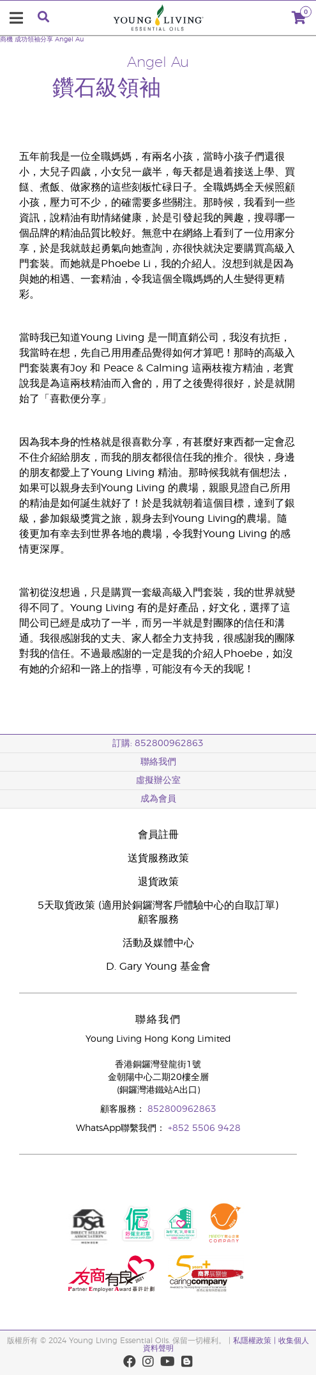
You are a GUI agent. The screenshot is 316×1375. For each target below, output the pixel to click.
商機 (6, 39)
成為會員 (158, 799)
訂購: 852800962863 (158, 743)
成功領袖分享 (34, 39)
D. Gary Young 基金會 (158, 966)
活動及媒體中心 (158, 943)
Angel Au (69, 39)
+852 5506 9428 (204, 1128)
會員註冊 (158, 835)
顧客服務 (158, 919)
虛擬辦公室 (158, 780)
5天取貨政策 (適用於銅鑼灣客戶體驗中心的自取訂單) (158, 905)
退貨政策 (158, 882)
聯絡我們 (158, 762)
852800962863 (181, 1109)
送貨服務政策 (158, 858)
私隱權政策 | (254, 1340)
